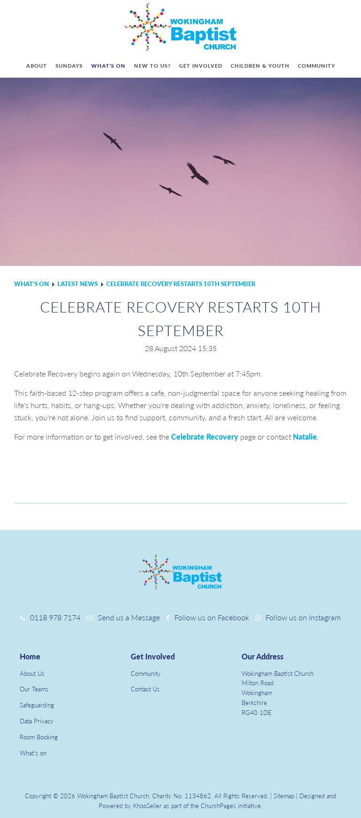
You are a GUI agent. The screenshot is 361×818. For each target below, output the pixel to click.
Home (30, 656)
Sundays (69, 66)
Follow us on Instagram (303, 617)
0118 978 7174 (55, 617)
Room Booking (39, 737)
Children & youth (260, 66)
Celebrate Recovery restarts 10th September (180, 284)
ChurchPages (218, 806)
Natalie (305, 436)
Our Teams (34, 689)
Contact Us (145, 689)
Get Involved (153, 656)
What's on (108, 66)
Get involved (200, 66)
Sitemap (284, 796)
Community (316, 66)
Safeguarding (37, 705)
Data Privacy (37, 721)
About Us (32, 673)
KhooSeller (147, 806)
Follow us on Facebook (211, 617)
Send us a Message (129, 617)
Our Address (262, 656)
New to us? (152, 66)
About (36, 66)
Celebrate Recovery (204, 436)
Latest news (77, 284)
